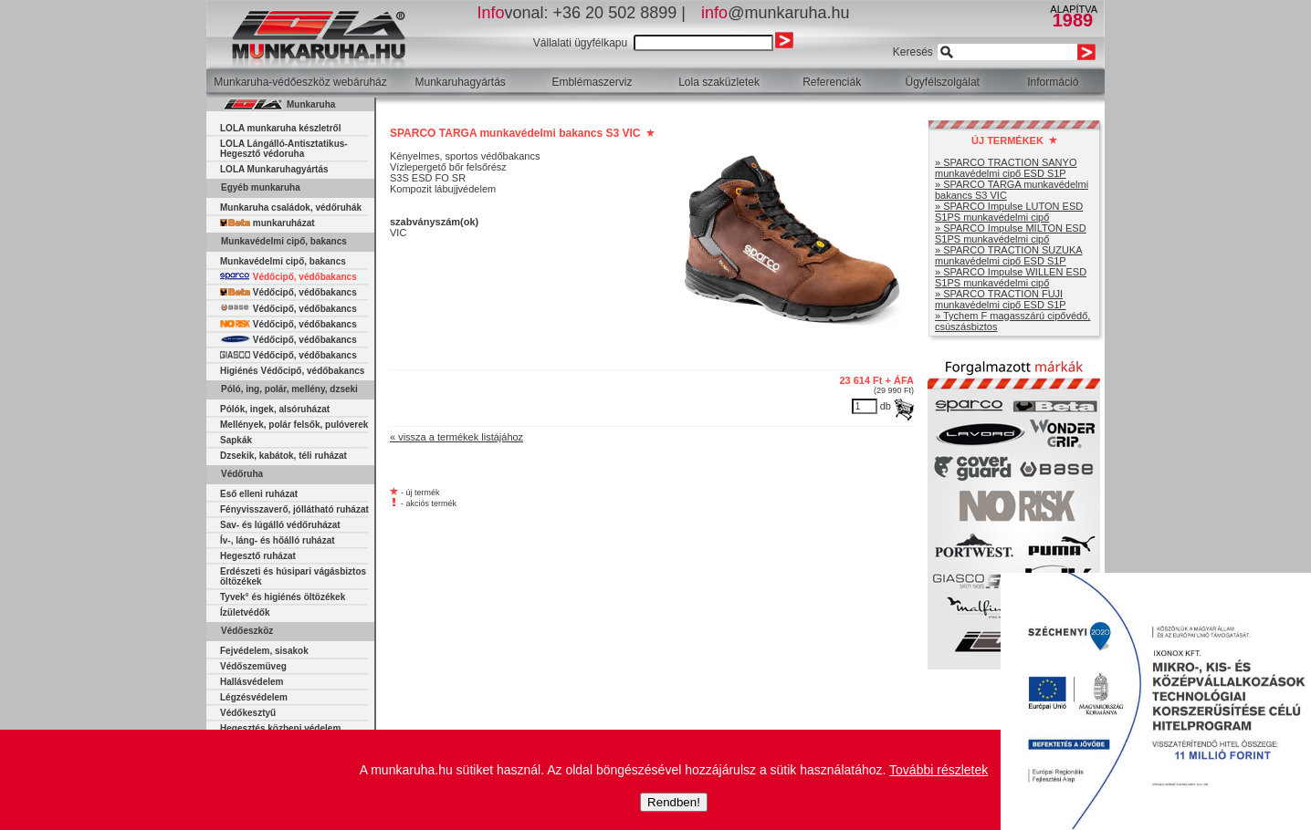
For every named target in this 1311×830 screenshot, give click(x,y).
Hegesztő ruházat (258, 556)
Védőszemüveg (253, 666)
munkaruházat (267, 223)
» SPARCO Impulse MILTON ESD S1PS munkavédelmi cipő (1010, 233)
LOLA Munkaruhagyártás (274, 169)
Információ (1052, 82)
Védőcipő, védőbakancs (288, 277)
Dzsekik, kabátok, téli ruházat (283, 456)
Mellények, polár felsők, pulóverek (294, 425)
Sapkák (236, 440)
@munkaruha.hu (775, 13)
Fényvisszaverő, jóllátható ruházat (294, 509)
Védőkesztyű (248, 713)
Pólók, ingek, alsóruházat (275, 409)
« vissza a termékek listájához (456, 436)
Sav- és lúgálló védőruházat (280, 525)
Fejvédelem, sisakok (264, 651)
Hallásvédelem (252, 682)
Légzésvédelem (254, 697)
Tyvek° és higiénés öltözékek (282, 597)
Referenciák (831, 82)
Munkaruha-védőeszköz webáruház (300, 82)
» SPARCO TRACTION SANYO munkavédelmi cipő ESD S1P (1005, 168)
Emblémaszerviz (591, 82)
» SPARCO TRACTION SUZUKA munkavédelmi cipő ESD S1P (1009, 255)
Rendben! (673, 802)
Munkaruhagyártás (459, 82)
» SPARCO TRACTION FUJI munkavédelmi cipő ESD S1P (1000, 299)
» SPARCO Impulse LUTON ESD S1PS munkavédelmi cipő (1009, 212)
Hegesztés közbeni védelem (280, 728)
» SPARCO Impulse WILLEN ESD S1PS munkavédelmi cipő (1010, 277)
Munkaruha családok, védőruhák (291, 207)
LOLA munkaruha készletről (280, 128)
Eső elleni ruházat (259, 494)
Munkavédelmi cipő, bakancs (283, 261)
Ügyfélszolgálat (943, 82)
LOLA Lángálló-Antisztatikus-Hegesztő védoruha (284, 149)
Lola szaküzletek (719, 82)
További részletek (938, 770)
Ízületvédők (244, 612)
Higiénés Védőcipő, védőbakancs (292, 371)
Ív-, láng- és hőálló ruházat (277, 540)
